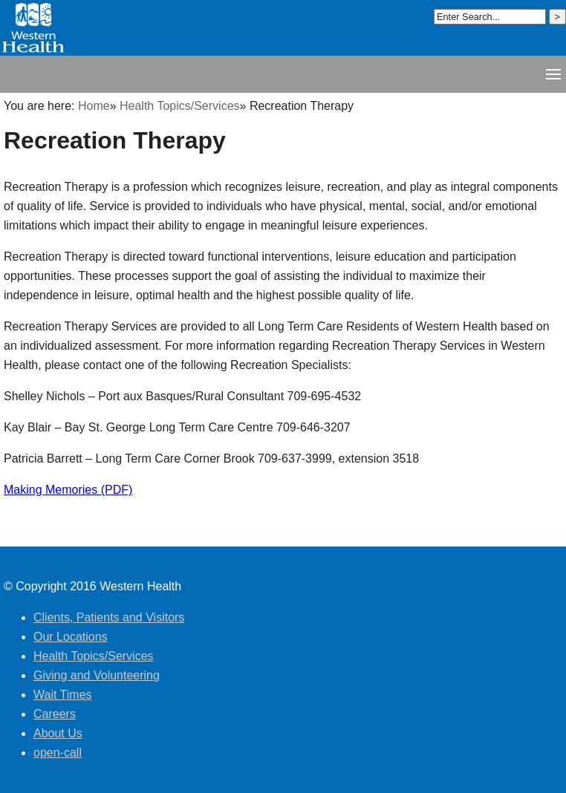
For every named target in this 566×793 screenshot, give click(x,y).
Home (94, 105)
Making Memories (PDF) (68, 489)
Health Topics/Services (180, 105)
